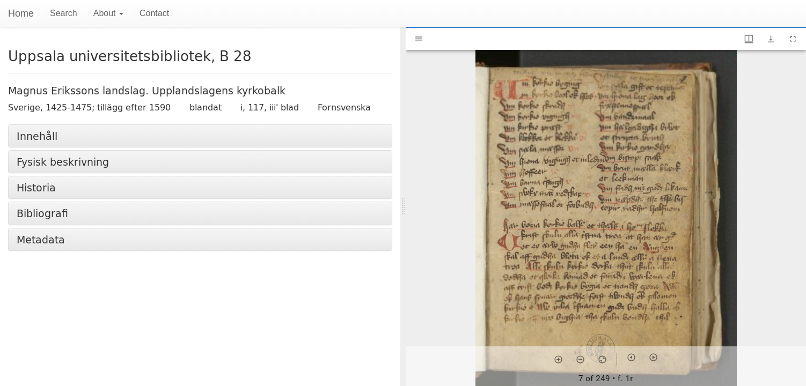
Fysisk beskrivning (63, 161)
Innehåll (37, 136)
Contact (154, 13)
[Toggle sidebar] (419, 39)
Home (21, 13)
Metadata (41, 239)
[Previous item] (631, 357)
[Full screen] (793, 39)
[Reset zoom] (602, 359)
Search (63, 13)
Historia (36, 187)
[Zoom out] (580, 359)
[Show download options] (771, 39)
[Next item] (653, 357)
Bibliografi (42, 213)
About (108, 13)
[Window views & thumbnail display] (749, 39)
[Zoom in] (558, 359)
